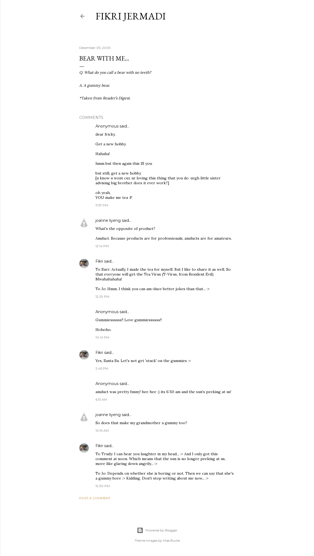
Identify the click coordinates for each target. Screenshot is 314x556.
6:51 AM (101, 399)
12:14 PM (102, 246)
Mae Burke (171, 540)
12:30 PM (102, 486)
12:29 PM (102, 296)
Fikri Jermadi (130, 16)
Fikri (99, 261)
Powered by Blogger (157, 530)
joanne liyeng (108, 220)
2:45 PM (101, 368)
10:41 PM (102, 337)
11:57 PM (101, 205)
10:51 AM (102, 430)
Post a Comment (94, 498)
